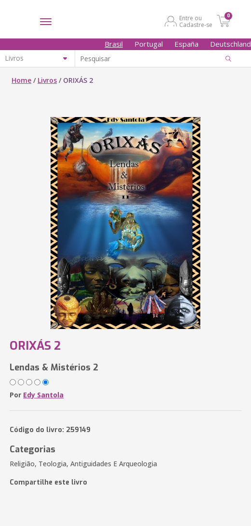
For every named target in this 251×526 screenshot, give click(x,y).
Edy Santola (43, 394)
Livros (47, 80)
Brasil (114, 44)
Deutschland (230, 44)
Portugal (148, 44)
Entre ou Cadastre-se (195, 21)
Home (21, 80)
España (186, 44)
